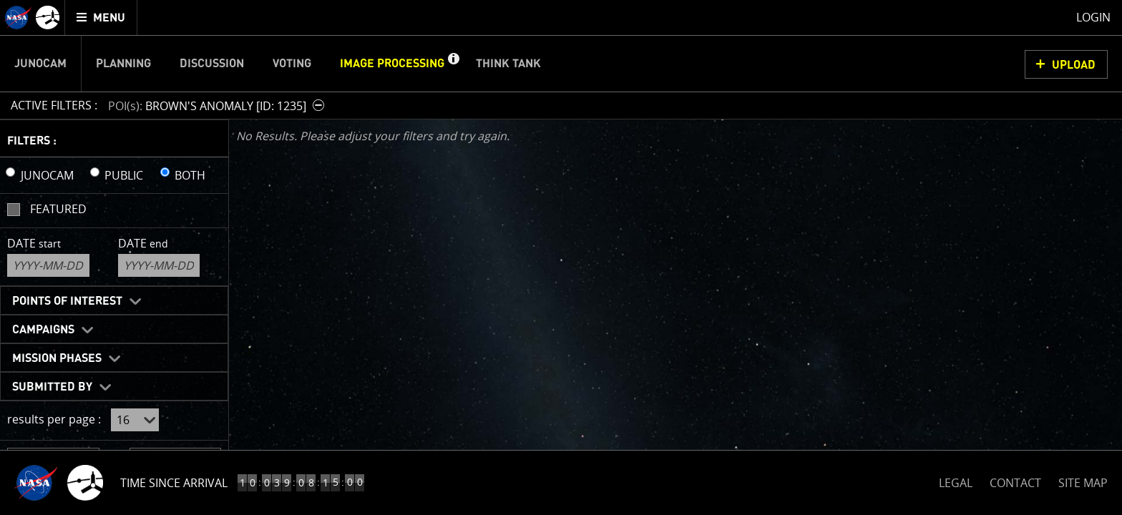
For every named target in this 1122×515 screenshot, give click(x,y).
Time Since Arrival (174, 483)
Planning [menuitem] (123, 63)
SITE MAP (1083, 483)
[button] (453, 64)
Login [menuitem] (1093, 17)
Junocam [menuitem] (40, 63)
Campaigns (43, 329)
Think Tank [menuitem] (508, 63)
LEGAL (956, 480)
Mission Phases (57, 358)
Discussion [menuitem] (212, 63)
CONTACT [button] (1015, 483)
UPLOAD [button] (1074, 65)
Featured (58, 209)
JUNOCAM (47, 175)
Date (34, 243)
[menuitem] (101, 17)
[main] (561, 257)
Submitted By (52, 387)
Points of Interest (67, 301)
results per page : (54, 419)
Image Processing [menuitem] (392, 63)
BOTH (190, 175)
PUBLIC (123, 175)
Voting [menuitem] (292, 63)
